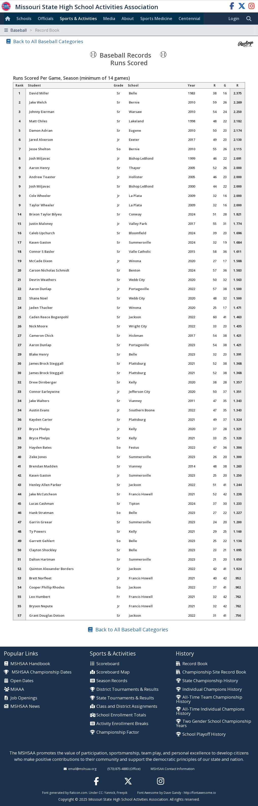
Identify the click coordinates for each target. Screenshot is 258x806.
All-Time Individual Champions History (210, 711)
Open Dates (21, 680)
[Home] (8, 18)
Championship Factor (117, 732)
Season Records (111, 680)
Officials (46, 18)
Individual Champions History (212, 689)
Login (234, 18)
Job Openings (23, 698)
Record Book (195, 663)
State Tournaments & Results (125, 698)
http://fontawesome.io (200, 793)
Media (109, 18)
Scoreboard (107, 663)
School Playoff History (204, 734)
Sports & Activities (78, 18)
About (128, 18)
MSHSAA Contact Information (173, 768)
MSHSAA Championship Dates (38, 672)
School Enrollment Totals (121, 715)
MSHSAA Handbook (30, 663)
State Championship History (210, 680)
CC (101, 793)
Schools (23, 18)
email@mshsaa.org (82, 769)
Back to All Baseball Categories (48, 41)
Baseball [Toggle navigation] (31, 30)
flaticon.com (78, 793)
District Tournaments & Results (127, 689)
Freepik (122, 793)
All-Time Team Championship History (209, 699)
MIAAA (17, 689)
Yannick (109, 793)
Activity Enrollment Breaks (122, 723)
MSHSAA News (25, 706)
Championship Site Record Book (214, 672)
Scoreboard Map (113, 672)
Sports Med (156, 18)
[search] (250, 19)
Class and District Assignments (126, 706)
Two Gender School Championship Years (213, 723)
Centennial (189, 18)
